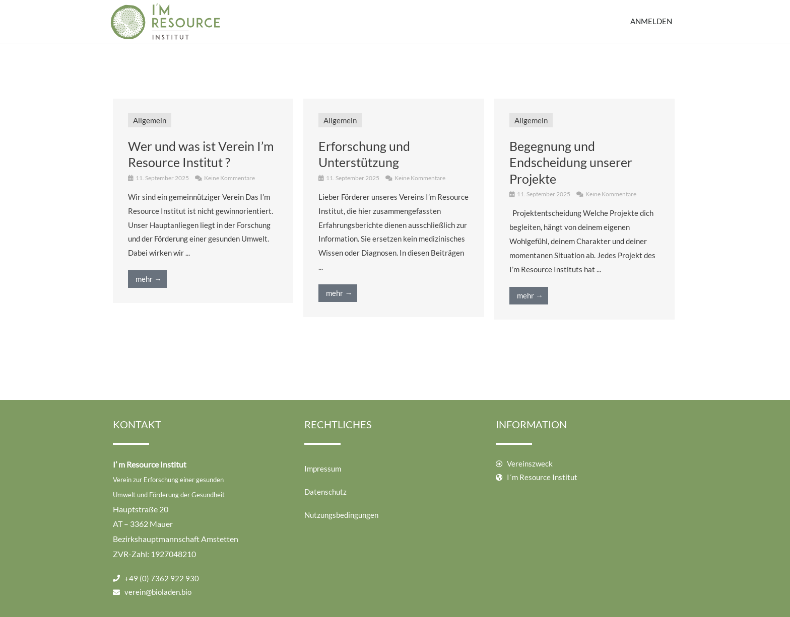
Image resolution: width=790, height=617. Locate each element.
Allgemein (149, 120)
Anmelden (651, 21)
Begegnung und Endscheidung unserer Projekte (570, 162)
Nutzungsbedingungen (341, 514)
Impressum (322, 468)
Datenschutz (325, 491)
